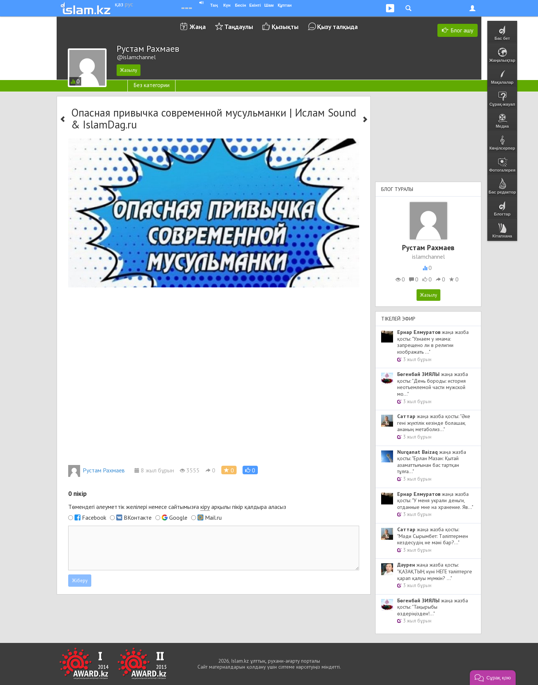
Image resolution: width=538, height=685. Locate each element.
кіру (205, 506)
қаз (119, 4)
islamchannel (428, 256)
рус (129, 4)
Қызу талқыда (337, 26)
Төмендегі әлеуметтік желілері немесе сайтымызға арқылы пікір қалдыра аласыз (177, 507)
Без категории (151, 85)
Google (178, 517)
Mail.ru (213, 517)
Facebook (94, 517)
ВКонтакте (138, 517)
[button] (250, 470)
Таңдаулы (238, 26)
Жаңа (198, 26)
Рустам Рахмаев (96, 470)
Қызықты (285, 26)
